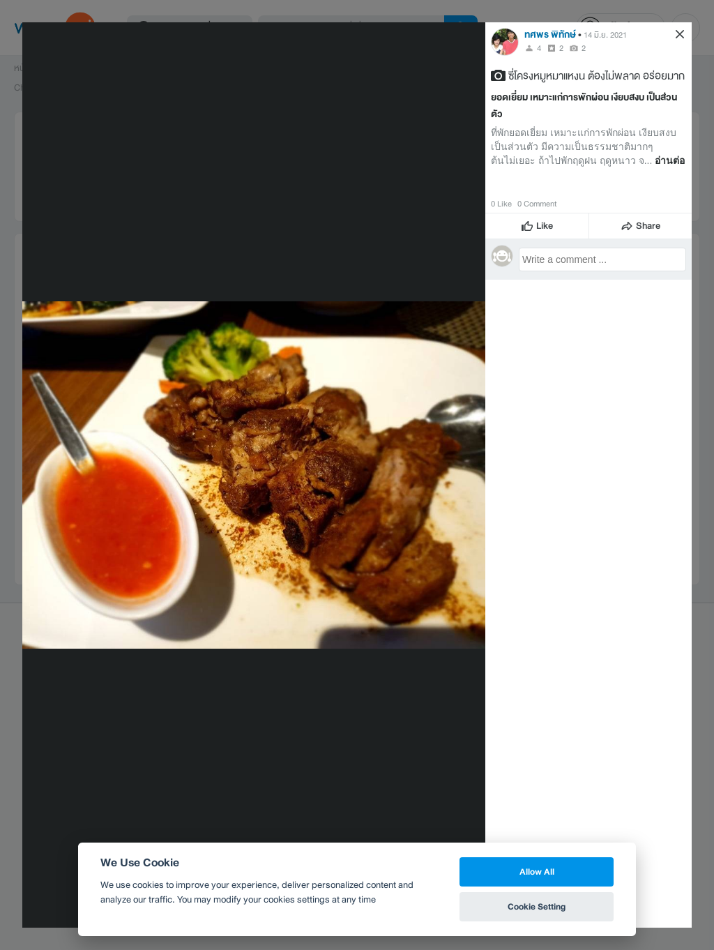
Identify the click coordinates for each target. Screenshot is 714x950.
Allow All (536, 871)
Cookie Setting (536, 906)
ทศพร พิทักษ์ (550, 34)
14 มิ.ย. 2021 (605, 35)
